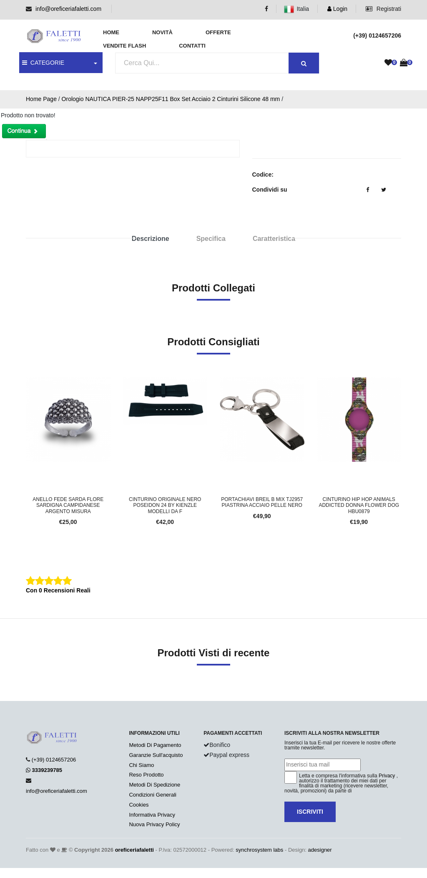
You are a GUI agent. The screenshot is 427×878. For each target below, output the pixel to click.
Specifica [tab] (211, 238)
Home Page (41, 99)
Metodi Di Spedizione (154, 785)
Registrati (383, 8)
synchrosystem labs (259, 850)
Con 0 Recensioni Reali (58, 590)
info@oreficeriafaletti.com (68, 8)
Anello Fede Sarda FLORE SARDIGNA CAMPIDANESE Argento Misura (68, 505)
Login (337, 8)
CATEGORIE (43, 62)
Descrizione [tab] (150, 238)
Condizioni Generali (152, 795)
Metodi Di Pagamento (155, 745)
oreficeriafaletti (134, 850)
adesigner (320, 850)
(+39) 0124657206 (54, 760)
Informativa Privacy (152, 815)
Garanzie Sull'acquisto (156, 755)
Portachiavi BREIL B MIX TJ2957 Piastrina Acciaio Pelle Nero (262, 502)
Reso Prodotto (146, 775)
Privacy (387, 776)
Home (111, 32)
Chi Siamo (141, 765)
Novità (162, 32)
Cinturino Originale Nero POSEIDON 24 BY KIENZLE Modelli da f (165, 505)
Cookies (138, 805)
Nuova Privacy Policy (154, 824)
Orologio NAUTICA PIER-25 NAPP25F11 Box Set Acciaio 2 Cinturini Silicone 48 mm (171, 99)
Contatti (192, 46)
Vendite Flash (124, 46)
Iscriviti (310, 811)
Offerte (218, 32)
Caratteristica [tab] (274, 238)
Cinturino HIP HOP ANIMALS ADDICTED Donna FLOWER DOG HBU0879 (359, 505)
